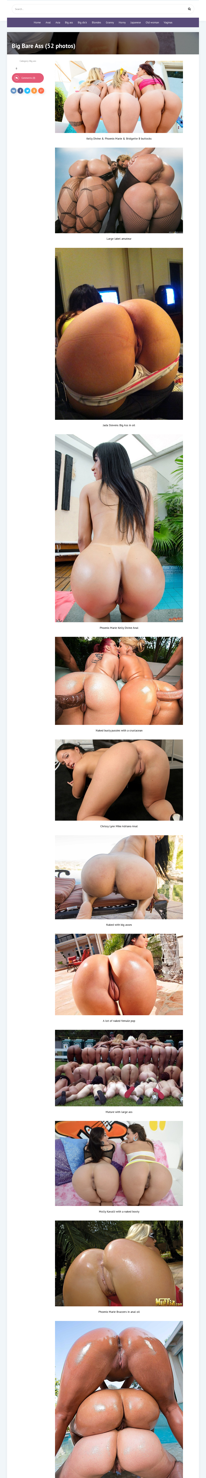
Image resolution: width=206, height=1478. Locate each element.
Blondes (96, 22)
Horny (122, 22)
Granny (110, 22)
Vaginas (168, 22)
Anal (48, 22)
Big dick (82, 22)
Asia (57, 22)
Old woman (152, 22)
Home (37, 22)
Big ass (69, 22)
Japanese (136, 22)
